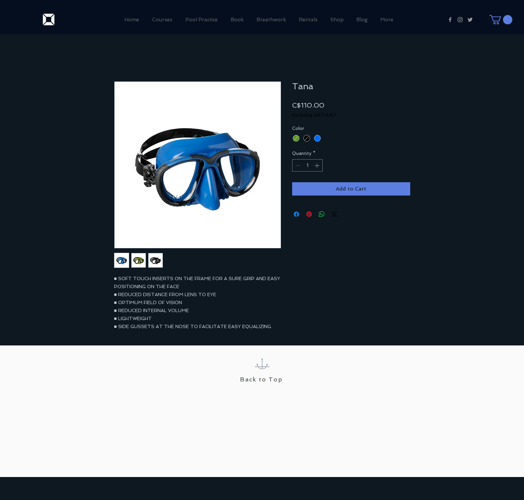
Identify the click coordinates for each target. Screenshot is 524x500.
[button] (500, 19)
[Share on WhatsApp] (322, 214)
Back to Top (261, 379)
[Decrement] (297, 165)
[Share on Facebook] (296, 214)
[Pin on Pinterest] (309, 214)
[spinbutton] (307, 165)
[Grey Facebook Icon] (450, 19)
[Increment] (317, 165)
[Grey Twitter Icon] (470, 19)
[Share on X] (334, 214)
